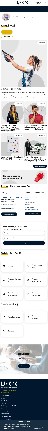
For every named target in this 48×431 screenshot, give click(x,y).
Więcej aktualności (40, 166)
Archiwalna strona (6, 416)
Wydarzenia (7, 36)
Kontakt (3, 398)
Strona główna (5, 395)
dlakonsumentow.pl (8, 205)
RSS (2, 408)
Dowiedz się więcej (9, 214)
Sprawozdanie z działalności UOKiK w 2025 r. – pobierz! (12, 158)
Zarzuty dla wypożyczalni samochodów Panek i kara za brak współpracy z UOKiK (35, 159)
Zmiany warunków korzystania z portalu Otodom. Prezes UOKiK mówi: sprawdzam (10, 128)
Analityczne (10, 428)
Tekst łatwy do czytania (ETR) (8, 406)
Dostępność (4, 403)
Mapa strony (4, 411)
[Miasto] (24, 233)
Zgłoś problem (5, 413)
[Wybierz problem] (24, 238)
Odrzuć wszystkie (37, 428)
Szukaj (24, 243)
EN (46, 3)
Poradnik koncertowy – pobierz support (24, 17)
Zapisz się (24, 366)
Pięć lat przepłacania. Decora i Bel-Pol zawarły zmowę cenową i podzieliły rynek (35, 127)
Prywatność (4, 400)
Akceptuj (37, 425)
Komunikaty (6, 32)
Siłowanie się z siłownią (11, 89)
